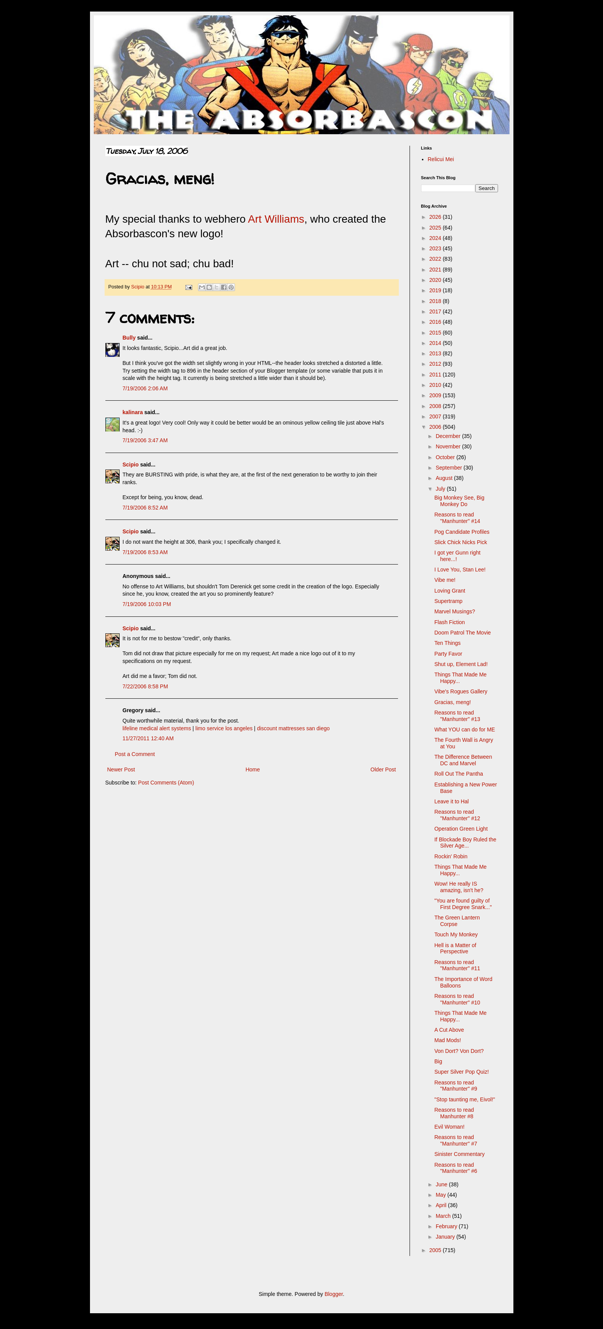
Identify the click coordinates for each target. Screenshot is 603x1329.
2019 (436, 290)
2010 (436, 385)
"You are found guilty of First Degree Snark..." (462, 904)
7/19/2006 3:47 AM (145, 440)
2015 (436, 333)
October (446, 457)
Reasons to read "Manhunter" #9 (455, 1085)
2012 (436, 364)
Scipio (131, 464)
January (446, 1237)
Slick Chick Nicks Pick (460, 542)
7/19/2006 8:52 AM (145, 508)
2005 (436, 1250)
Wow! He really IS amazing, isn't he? (458, 887)
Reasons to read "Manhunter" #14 (457, 517)
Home (252, 769)
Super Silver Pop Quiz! (461, 1072)
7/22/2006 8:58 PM (145, 686)
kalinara (133, 412)
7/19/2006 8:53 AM (145, 552)
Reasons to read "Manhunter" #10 (457, 999)
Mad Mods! (447, 1040)
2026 (436, 217)
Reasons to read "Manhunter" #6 (455, 1168)
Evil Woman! (449, 1127)
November (449, 446)
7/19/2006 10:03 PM (147, 604)
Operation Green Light (461, 829)
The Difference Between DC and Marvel (463, 760)
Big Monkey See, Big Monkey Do (459, 501)
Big (438, 1061)
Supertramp (448, 601)
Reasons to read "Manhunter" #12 (457, 815)
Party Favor (448, 654)
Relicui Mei (441, 159)
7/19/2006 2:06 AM (145, 388)
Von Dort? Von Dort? (458, 1051)
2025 (436, 228)
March (444, 1216)
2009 (436, 395)
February (447, 1226)
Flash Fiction (449, 622)
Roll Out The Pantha (458, 774)
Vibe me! (444, 580)
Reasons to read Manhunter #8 (454, 1113)
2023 (436, 248)
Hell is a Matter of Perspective (455, 948)
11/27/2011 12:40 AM (148, 738)
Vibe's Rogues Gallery (460, 691)
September (449, 468)
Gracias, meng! (452, 702)
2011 (436, 374)
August (445, 478)
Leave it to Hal (451, 801)
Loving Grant (449, 591)
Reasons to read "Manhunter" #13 (457, 715)
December (449, 436)
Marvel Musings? (454, 611)
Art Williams (276, 219)
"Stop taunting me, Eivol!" (464, 1099)
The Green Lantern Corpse (457, 920)
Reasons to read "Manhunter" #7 (455, 1140)
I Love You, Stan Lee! (459, 569)
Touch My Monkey (456, 934)
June (442, 1184)
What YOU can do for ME (464, 729)
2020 (436, 280)
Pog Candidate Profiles (461, 532)
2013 (436, 353)
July (441, 489)
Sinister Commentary (459, 1154)
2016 (436, 322)
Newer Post (121, 769)
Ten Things (447, 643)
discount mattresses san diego (293, 728)
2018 (436, 301)
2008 (436, 406)
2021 (436, 269)
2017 (436, 311)
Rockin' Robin (450, 856)
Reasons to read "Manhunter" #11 (457, 965)
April (442, 1205)
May (441, 1195)
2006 (436, 427)
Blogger (334, 1294)
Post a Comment (135, 754)
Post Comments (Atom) (166, 782)
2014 (436, 343)
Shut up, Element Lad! (461, 664)
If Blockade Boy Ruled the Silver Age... (465, 842)
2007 (436, 416)
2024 (436, 238)
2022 (436, 259)
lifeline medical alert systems (157, 728)
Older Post (383, 769)
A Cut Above (449, 1030)
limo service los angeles (224, 728)
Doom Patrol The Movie (462, 633)
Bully (129, 338)
